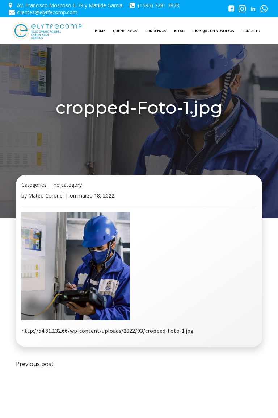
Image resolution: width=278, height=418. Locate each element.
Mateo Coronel (46, 195)
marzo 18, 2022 (95, 195)
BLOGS (179, 30)
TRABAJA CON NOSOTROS (213, 30)
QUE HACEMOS (125, 30)
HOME (100, 30)
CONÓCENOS (155, 30)
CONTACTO (251, 30)
